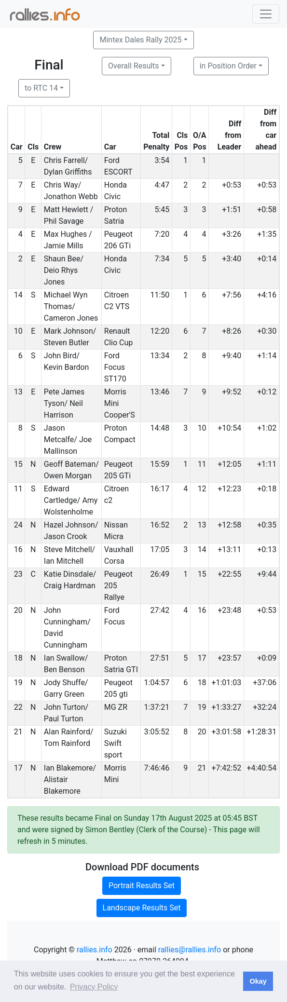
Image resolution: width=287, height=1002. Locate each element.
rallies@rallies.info (189, 949)
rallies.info (94, 949)
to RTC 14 (41, 88)
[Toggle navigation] (265, 14)
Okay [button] (257, 981)
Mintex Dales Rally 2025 (140, 39)
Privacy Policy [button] (94, 987)
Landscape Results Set (142, 907)
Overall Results (133, 65)
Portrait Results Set (142, 885)
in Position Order (228, 65)
